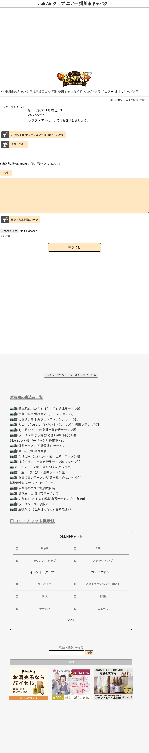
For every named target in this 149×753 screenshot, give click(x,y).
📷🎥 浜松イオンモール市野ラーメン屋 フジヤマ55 (45, 461)
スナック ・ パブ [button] (93, 561)
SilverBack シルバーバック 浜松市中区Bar (38, 440)
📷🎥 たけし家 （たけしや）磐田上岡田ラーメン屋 (45, 456)
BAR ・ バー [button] (91, 548)
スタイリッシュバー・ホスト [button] (96, 584)
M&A (71, 620)
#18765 (143, 100)
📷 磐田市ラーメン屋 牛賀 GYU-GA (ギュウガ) (40, 467)
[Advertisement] (74, 38)
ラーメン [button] (32, 609)
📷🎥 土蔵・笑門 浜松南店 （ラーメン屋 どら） (42, 414)
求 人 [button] (31, 596)
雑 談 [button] (89, 596)
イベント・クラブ (42, 572)
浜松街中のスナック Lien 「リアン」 (34, 483)
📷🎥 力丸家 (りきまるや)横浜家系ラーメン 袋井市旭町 (47, 498)
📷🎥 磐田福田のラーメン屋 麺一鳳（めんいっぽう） (46, 477)
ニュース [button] (90, 609)
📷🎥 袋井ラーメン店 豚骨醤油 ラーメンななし (42, 445)
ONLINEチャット (71, 536)
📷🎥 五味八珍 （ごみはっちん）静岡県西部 (40, 509)
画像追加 (5, 244)
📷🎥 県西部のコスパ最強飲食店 (32, 488)
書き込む (74, 254)
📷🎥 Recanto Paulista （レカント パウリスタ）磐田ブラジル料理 (55, 424)
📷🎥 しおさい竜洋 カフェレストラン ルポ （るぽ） (45, 419)
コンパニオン (100, 572)
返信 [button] (136, 100)
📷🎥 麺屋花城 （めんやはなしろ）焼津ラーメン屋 (45, 408)
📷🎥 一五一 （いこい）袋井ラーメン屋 (37, 472)
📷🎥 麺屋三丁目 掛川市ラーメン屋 (34, 493)
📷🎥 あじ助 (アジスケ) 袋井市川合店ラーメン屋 (43, 430)
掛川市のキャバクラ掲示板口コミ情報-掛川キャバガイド (43, 91)
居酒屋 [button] (32, 548)
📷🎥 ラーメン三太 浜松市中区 (32, 504)
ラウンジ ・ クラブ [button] (35, 561)
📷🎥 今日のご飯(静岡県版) (28, 451)
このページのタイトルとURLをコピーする (71, 374)
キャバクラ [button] (33, 584)
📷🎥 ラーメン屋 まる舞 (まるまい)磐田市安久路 (43, 435)
